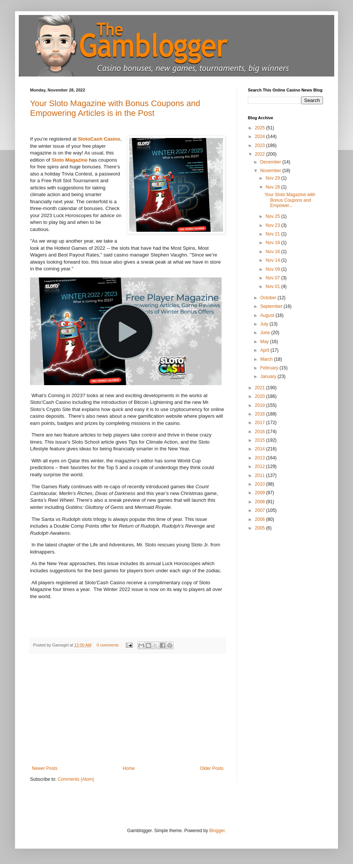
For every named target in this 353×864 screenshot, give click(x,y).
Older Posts (211, 768)
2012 (260, 466)
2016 (260, 431)
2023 (260, 145)
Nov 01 (273, 286)
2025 (260, 127)
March (267, 359)
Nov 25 (273, 216)
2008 (260, 501)
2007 (260, 510)
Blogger (217, 830)
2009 (260, 492)
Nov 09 (273, 269)
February (269, 367)
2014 (260, 449)
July (265, 324)
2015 (260, 440)
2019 (260, 405)
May (265, 341)
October (269, 297)
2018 (260, 414)
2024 (260, 136)
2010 (260, 484)
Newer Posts (44, 768)
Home (129, 768)
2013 (260, 457)
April (265, 350)
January (269, 376)
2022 (260, 154)
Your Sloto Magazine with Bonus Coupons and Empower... (289, 200)
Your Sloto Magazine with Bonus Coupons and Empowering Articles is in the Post (115, 108)
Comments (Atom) (75, 779)
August (268, 315)
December (271, 162)
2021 (260, 387)
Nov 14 (273, 260)
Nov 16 (273, 251)
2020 (260, 396)
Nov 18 (273, 242)
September (272, 306)
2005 (260, 528)
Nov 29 (273, 178)
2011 (260, 475)
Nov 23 (273, 225)
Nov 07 (273, 277)
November (271, 170)
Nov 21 (273, 234)
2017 (260, 422)
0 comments (108, 645)
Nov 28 (273, 187)
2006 (260, 519)
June (265, 332)
